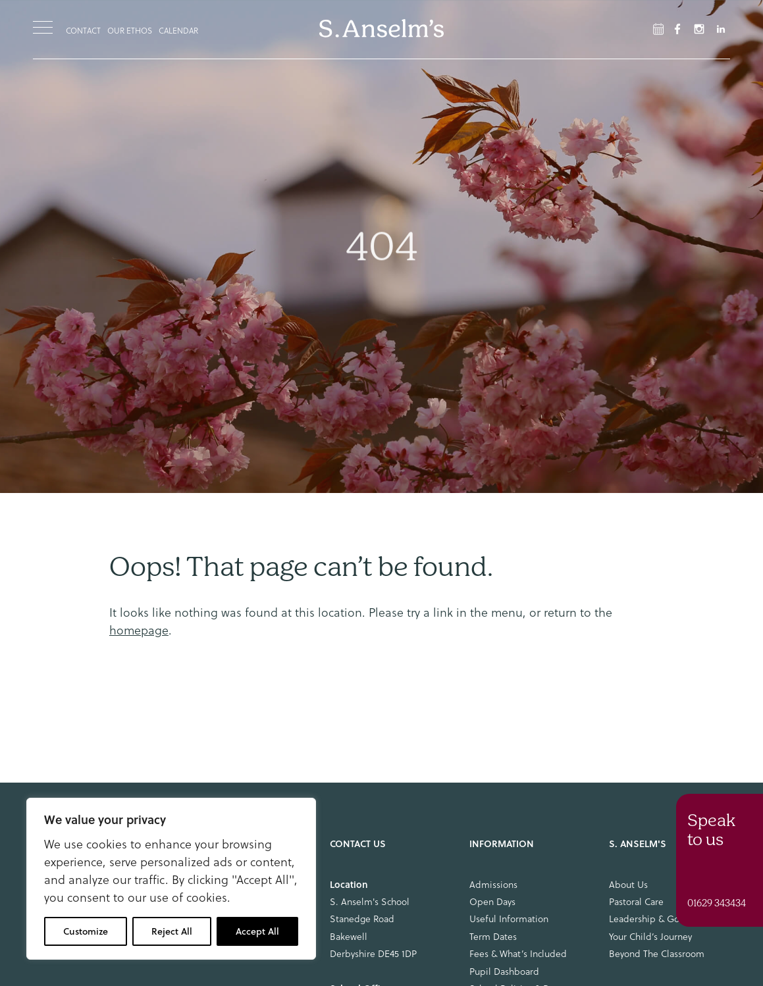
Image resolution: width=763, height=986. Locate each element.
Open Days (492, 901)
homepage (139, 630)
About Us (628, 884)
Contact (83, 30)
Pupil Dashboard (504, 971)
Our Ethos (129, 30)
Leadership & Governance (662, 918)
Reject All (171, 931)
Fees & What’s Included (518, 953)
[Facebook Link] (658, 29)
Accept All (257, 931)
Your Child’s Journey (650, 936)
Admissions (493, 884)
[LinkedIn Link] (721, 29)
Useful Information (508, 918)
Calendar (178, 30)
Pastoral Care (636, 901)
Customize (85, 931)
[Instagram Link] (699, 29)
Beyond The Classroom (656, 953)
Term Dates (493, 936)
